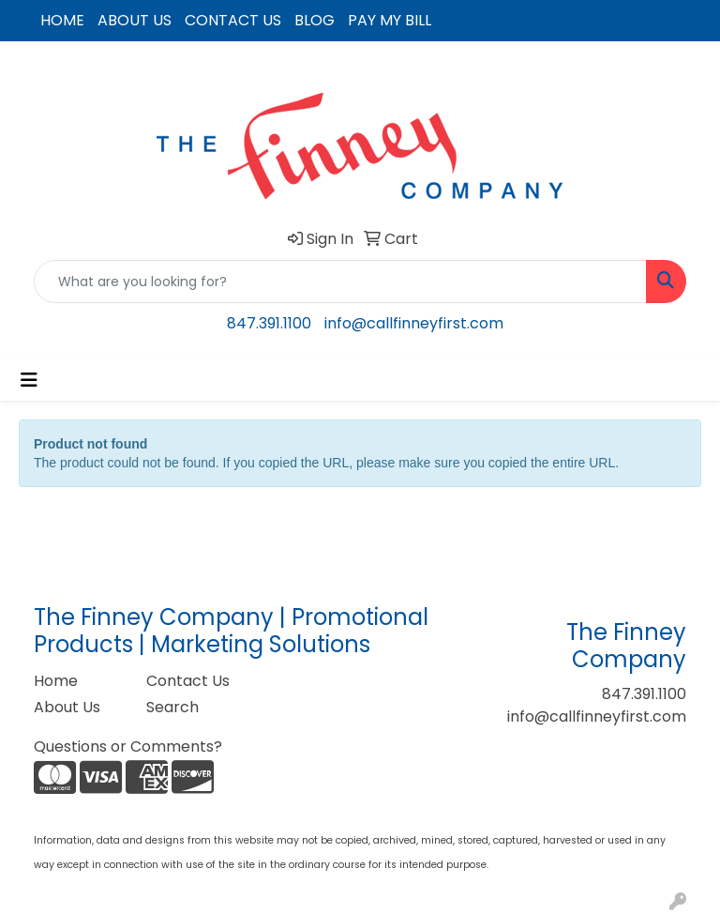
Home (56, 681)
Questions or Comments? (128, 746)
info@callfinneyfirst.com (413, 323)
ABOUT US (135, 20)
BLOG (314, 20)
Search (172, 707)
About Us (67, 707)
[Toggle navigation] (29, 380)
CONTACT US (233, 20)
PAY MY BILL (389, 20)
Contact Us (188, 681)
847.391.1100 (269, 323)
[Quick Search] (340, 281)
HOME (62, 20)
